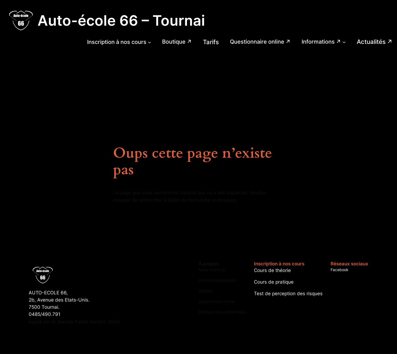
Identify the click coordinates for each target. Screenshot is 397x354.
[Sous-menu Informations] (344, 42)
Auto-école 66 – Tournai (121, 20)
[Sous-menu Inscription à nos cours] (149, 42)
